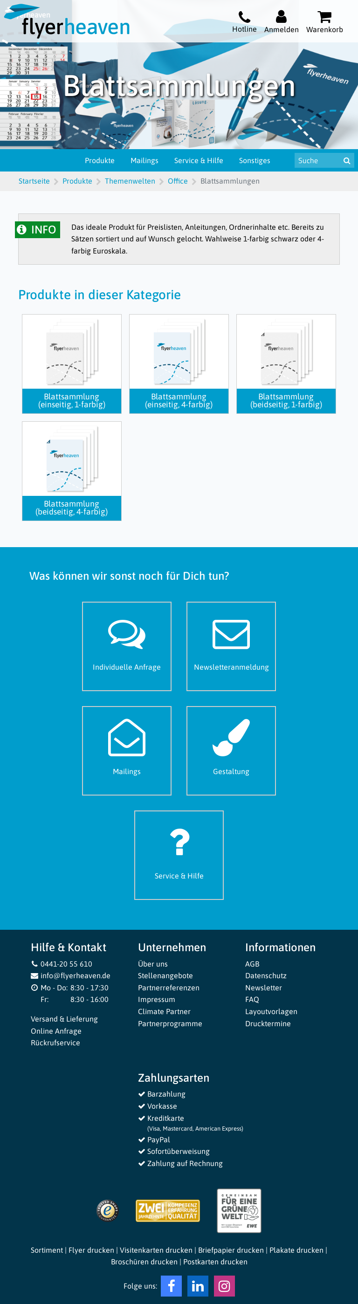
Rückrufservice (55, 1042)
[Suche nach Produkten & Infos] (317, 160)
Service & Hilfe (198, 160)
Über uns (153, 964)
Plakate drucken (296, 1250)
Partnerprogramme (170, 1023)
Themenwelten (130, 181)
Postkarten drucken (215, 1261)
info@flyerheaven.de (70, 975)
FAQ (252, 999)
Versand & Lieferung (64, 1019)
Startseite (34, 181)
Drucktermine (268, 1023)
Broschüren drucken (144, 1261)
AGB (252, 964)
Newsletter (263, 987)
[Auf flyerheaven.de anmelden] (281, 21)
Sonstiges (254, 160)
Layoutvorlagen (271, 1011)
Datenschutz (266, 975)
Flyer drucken (91, 1250)
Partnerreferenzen (169, 987)
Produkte (100, 160)
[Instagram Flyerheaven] (224, 1288)
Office (178, 181)
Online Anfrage (56, 1031)
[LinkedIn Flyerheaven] (198, 1288)
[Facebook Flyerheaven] (171, 1288)
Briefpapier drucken (231, 1250)
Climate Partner (164, 1011)
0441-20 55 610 (61, 964)
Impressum (156, 999)
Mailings (144, 160)
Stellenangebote (165, 975)
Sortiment (47, 1250)
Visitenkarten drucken (156, 1250)
